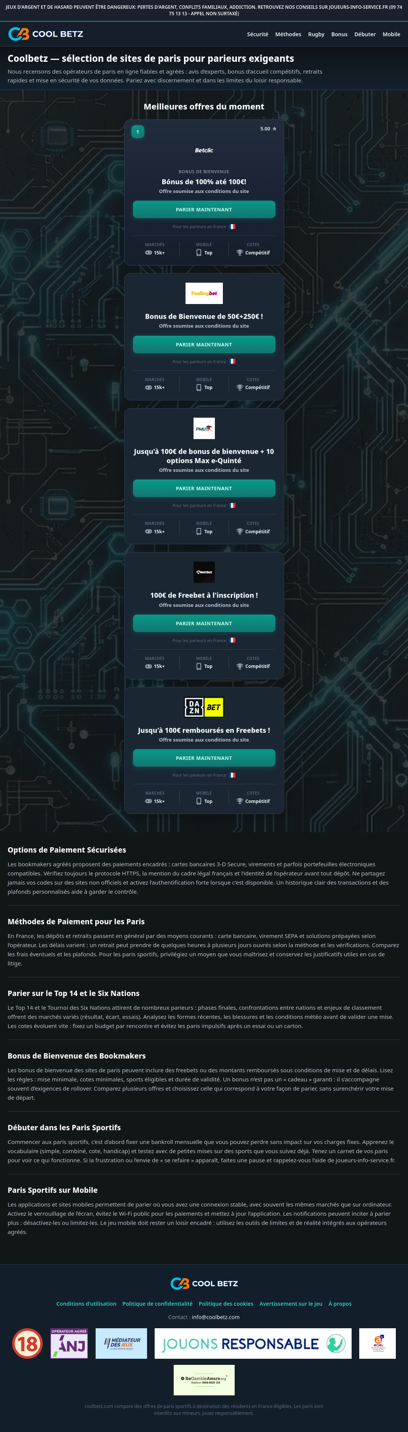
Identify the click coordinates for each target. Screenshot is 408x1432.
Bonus (339, 34)
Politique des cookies (226, 1303)
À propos (340, 1303)
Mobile (391, 34)
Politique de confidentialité (158, 1303)
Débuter (365, 34)
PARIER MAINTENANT (204, 209)
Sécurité (258, 34)
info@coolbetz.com (216, 1317)
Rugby (316, 34)
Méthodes (288, 34)
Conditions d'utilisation (86, 1303)
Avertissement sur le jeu (290, 1303)
